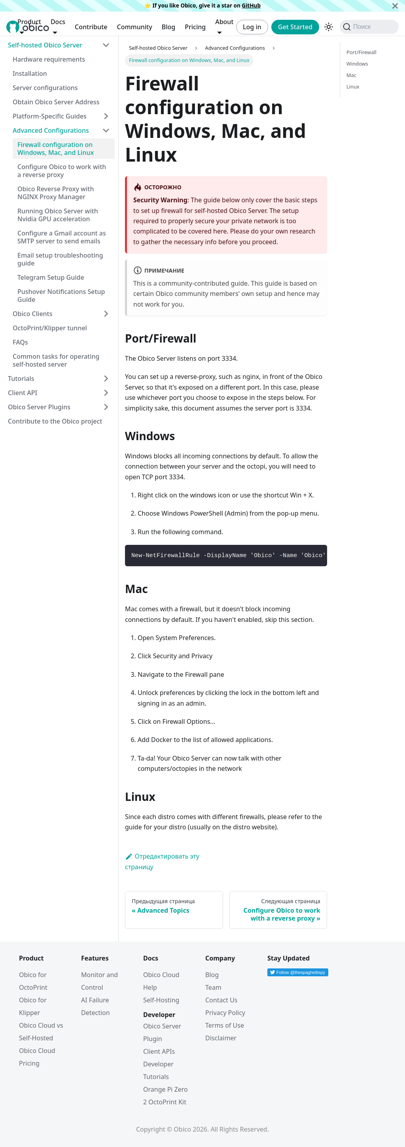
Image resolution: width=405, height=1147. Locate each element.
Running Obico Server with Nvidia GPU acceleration (57, 215)
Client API (22, 392)
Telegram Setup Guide (50, 277)
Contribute (91, 27)
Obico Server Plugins (39, 407)
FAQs (20, 342)
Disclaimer (221, 1038)
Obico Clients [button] (33, 313)
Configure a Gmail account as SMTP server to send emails (61, 237)
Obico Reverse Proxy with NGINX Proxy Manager (55, 193)
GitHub (251, 5)
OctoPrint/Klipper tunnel (50, 328)
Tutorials (21, 378)
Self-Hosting (161, 1000)
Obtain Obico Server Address (56, 102)
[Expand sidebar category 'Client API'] (106, 392)
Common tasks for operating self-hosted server (56, 360)
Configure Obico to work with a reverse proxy (61, 170)
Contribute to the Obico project (55, 421)
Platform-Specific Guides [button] (50, 116)
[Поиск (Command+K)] (369, 27)
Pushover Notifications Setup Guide (61, 295)
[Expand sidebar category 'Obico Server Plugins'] (106, 407)
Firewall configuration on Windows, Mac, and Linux (55, 148)
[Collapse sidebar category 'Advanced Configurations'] (106, 130)
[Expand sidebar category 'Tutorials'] (106, 378)
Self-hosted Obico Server (45, 45)
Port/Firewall (361, 52)
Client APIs (159, 1051)
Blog (168, 27)
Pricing (195, 27)
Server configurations (45, 87)
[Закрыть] (395, 5)
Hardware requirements (49, 59)
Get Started (295, 27)
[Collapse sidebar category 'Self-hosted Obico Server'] (106, 45)
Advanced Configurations (51, 130)
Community (134, 27)
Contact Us (221, 1000)
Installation (30, 73)
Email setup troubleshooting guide (60, 259)
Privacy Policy (225, 1012)
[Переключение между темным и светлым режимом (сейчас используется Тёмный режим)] (328, 27)
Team (213, 987)
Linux (353, 86)
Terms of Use (224, 1025)
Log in (252, 27)
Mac (351, 75)
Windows (357, 63)
